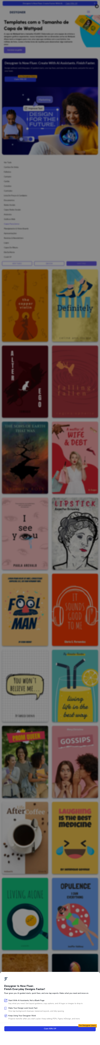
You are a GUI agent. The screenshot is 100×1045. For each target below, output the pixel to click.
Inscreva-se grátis (14, 50)
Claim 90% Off (25, 78)
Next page (50, 1040)
